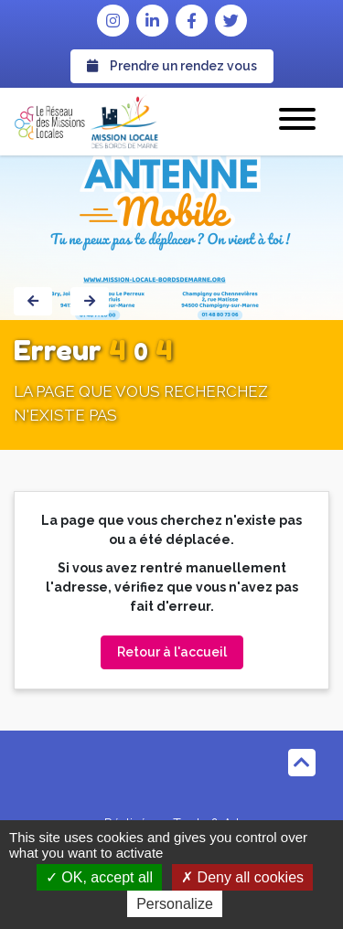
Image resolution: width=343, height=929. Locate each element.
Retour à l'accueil (172, 652)
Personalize (174, 904)
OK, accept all (99, 877)
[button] (297, 121)
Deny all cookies (242, 877)
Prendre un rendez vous (172, 66)
